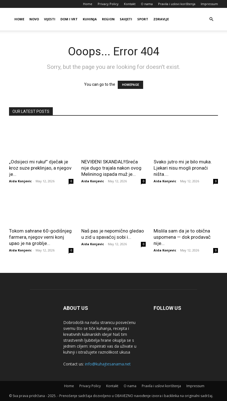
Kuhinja (90, 19)
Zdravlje (161, 19)
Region (108, 19)
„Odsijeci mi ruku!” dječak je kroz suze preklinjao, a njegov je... (40, 168)
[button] (211, 19)
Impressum (209, 4)
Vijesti (49, 19)
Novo (34, 19)
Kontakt (130, 4)
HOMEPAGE (130, 85)
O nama (147, 4)
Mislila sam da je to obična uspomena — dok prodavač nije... (182, 237)
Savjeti (126, 19)
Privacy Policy (108, 4)
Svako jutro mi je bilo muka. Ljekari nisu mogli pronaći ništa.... (183, 168)
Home (87, 4)
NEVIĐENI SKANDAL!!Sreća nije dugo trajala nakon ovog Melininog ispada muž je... (111, 168)
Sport (142, 19)
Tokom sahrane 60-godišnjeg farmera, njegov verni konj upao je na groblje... (40, 237)
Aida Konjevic (20, 181)
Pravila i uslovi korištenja (176, 4)
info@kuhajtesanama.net (108, 364)
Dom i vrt (69, 19)
